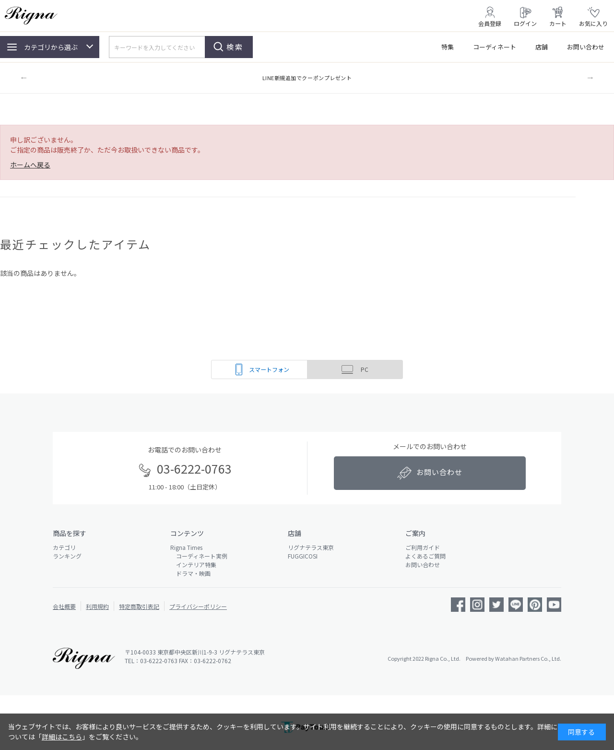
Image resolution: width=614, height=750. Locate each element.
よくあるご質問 (425, 556)
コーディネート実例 (198, 556)
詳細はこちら (62, 736)
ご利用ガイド (422, 547)
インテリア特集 (193, 564)
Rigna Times (186, 547)
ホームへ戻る (30, 164)
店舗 (541, 46)
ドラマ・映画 (190, 573)
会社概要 (64, 606)
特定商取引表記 (139, 606)
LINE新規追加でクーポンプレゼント (307, 78)
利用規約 (97, 606)
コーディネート (494, 46)
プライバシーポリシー (198, 606)
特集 (447, 46)
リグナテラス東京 (311, 547)
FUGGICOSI (303, 556)
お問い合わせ (585, 46)
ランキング (67, 556)
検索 (235, 47)
